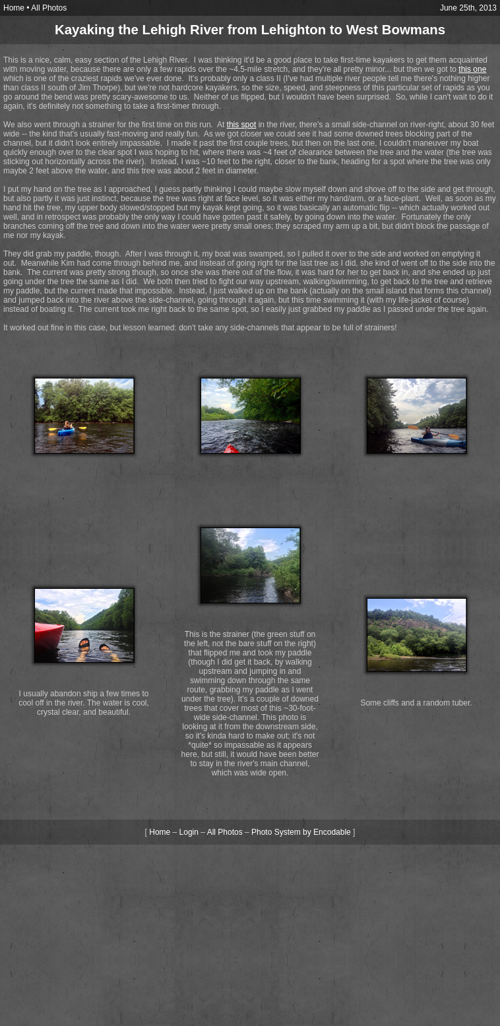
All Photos (49, 8)
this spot (242, 124)
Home (13, 8)
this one (472, 69)
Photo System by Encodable (301, 832)
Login (189, 832)
